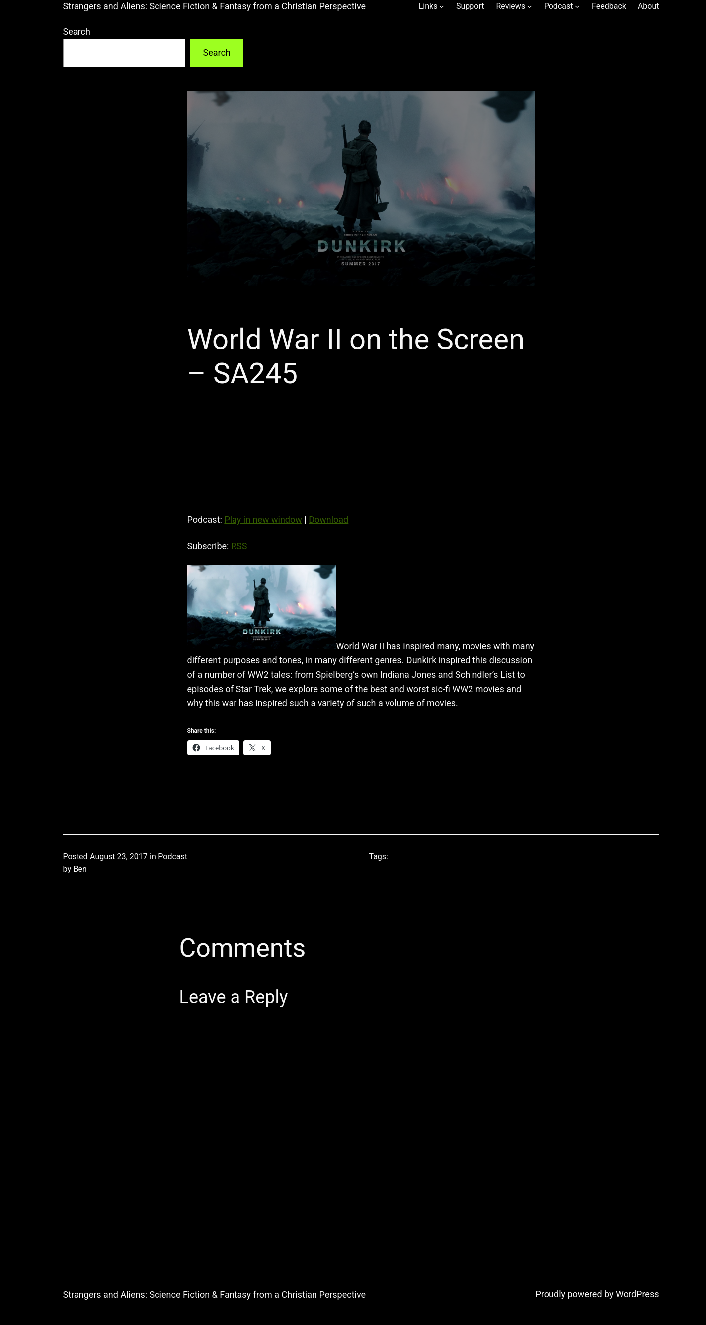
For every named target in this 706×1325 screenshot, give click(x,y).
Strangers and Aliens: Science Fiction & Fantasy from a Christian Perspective (214, 6)
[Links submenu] (441, 6)
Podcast (172, 856)
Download (328, 519)
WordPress (637, 1294)
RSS (239, 546)
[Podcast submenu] (577, 6)
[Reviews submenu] (529, 6)
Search (76, 31)
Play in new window (263, 519)
